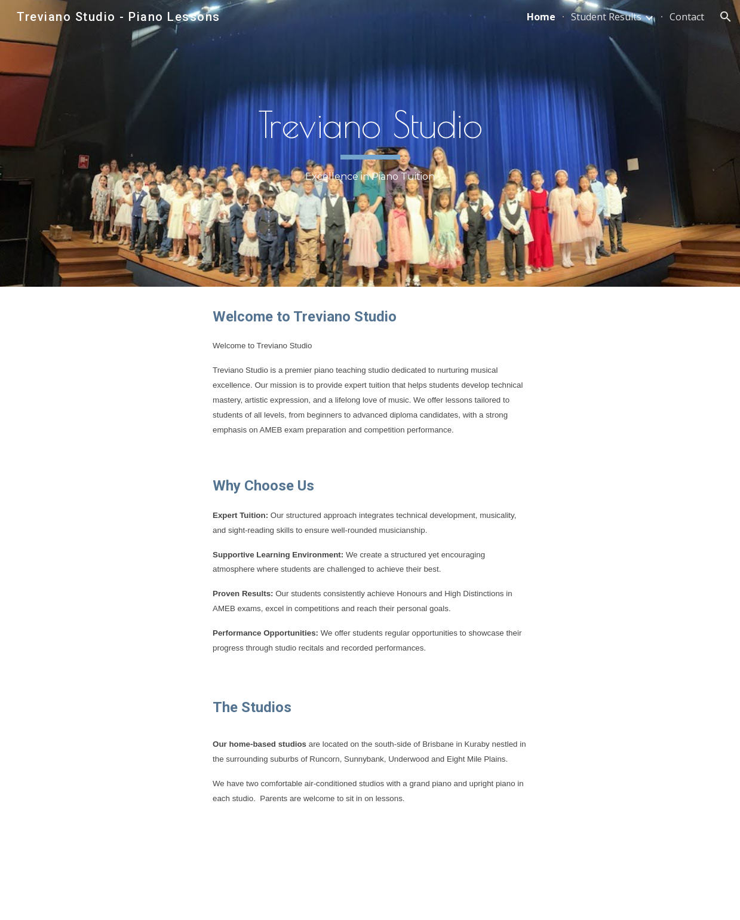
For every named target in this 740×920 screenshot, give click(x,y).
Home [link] (541, 16)
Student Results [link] (606, 16)
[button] (725, 16)
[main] (370, 143)
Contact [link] (687, 16)
